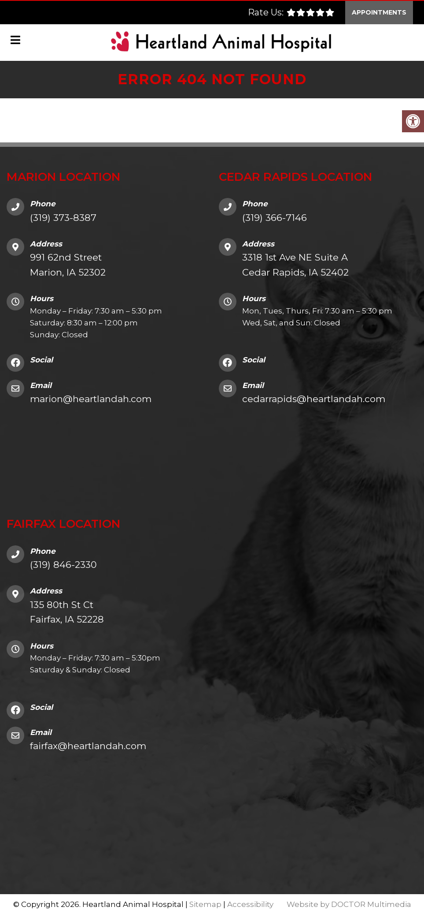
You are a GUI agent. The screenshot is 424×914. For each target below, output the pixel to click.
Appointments (379, 11)
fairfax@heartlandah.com (88, 745)
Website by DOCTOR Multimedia (349, 903)
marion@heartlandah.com (90, 397)
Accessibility (250, 903)
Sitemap (205, 903)
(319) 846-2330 (63, 563)
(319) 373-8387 (63, 216)
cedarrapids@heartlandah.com (313, 397)
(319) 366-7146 (274, 216)
